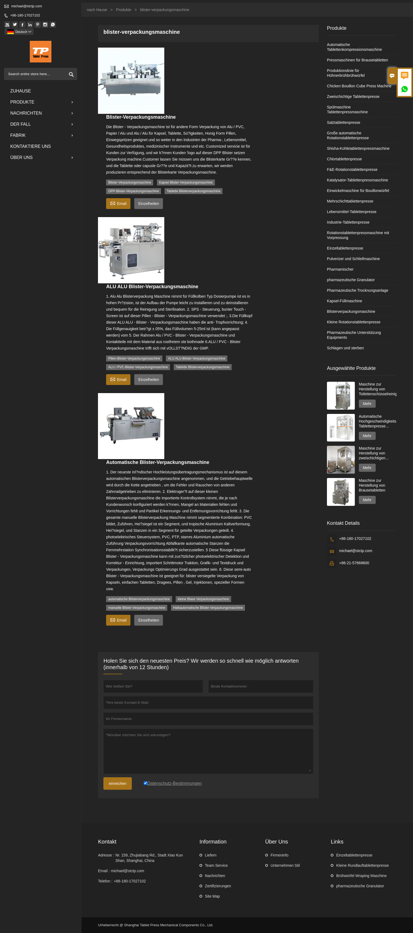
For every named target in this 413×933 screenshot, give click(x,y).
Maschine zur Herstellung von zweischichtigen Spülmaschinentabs (375, 453)
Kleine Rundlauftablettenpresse (362, 865)
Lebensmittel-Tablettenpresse (351, 212)
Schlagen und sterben (345, 348)
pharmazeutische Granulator (351, 280)
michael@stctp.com (26, 6)
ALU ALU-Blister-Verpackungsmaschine (196, 358)
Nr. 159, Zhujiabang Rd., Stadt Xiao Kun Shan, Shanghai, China (149, 858)
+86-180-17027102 (25, 15)
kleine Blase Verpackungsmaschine (203, 599)
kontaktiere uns (30, 146)
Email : (104, 871)
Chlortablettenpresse (344, 159)
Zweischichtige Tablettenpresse (353, 96)
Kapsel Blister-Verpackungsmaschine (186, 182)
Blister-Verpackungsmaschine (129, 182)
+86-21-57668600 (354, 563)
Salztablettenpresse (343, 122)
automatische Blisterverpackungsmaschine (139, 599)
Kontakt (107, 842)
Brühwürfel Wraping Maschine (361, 876)
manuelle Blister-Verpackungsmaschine (136, 608)
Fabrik (42, 135)
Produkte (42, 102)
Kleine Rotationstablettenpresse (354, 322)
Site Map (212, 896)
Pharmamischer (340, 269)
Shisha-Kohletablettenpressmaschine (358, 148)
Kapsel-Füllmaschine (344, 301)
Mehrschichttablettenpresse (350, 201)
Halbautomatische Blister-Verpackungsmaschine (208, 608)
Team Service (216, 865)
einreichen (117, 783)
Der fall (42, 124)
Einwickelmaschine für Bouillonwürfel (358, 190)
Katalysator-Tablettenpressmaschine (357, 180)
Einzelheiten (148, 203)
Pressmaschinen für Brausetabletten (357, 60)
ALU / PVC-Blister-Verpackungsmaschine (138, 367)
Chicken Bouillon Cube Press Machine (359, 86)
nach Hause (97, 10)
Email (118, 203)
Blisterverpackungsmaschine (351, 311)
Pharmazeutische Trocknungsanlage (357, 290)
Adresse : (106, 855)
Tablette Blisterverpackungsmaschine (193, 191)
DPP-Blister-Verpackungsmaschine (133, 191)
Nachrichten (42, 113)
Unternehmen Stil (285, 865)
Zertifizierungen (218, 886)
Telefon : (105, 881)
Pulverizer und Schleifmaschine (353, 259)
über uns (42, 157)
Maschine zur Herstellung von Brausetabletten (372, 485)
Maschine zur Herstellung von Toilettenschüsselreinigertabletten (377, 389)
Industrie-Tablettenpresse (348, 222)
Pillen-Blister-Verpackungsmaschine (134, 358)
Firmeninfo (280, 855)
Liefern (211, 855)
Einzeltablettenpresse (345, 248)
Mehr (367, 403)
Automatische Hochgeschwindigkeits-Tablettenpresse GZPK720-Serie (377, 421)
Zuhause (20, 91)
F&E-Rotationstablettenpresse (352, 169)
